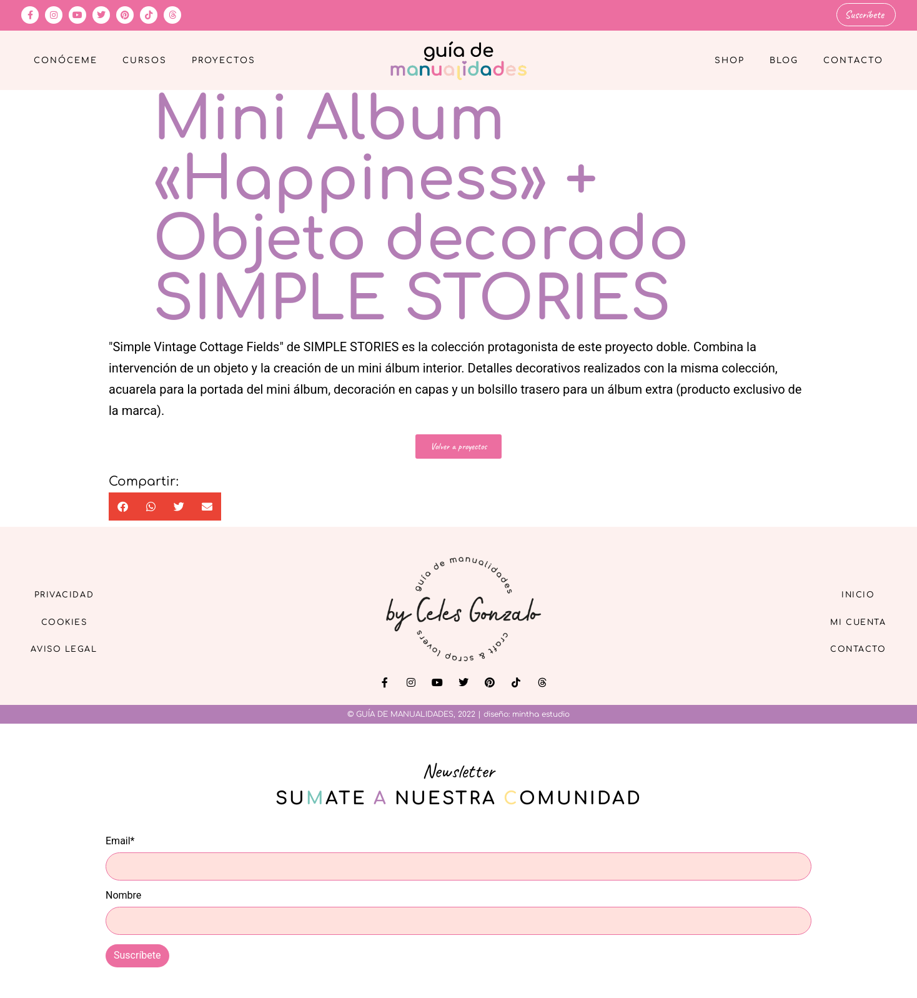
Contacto (853, 60)
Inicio (851, 592)
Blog (784, 60)
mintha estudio (541, 713)
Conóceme (65, 60)
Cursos (144, 60)
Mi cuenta (851, 621)
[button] (123, 506)
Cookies (71, 621)
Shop (730, 60)
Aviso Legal (71, 649)
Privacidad (71, 592)
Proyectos (223, 60)
